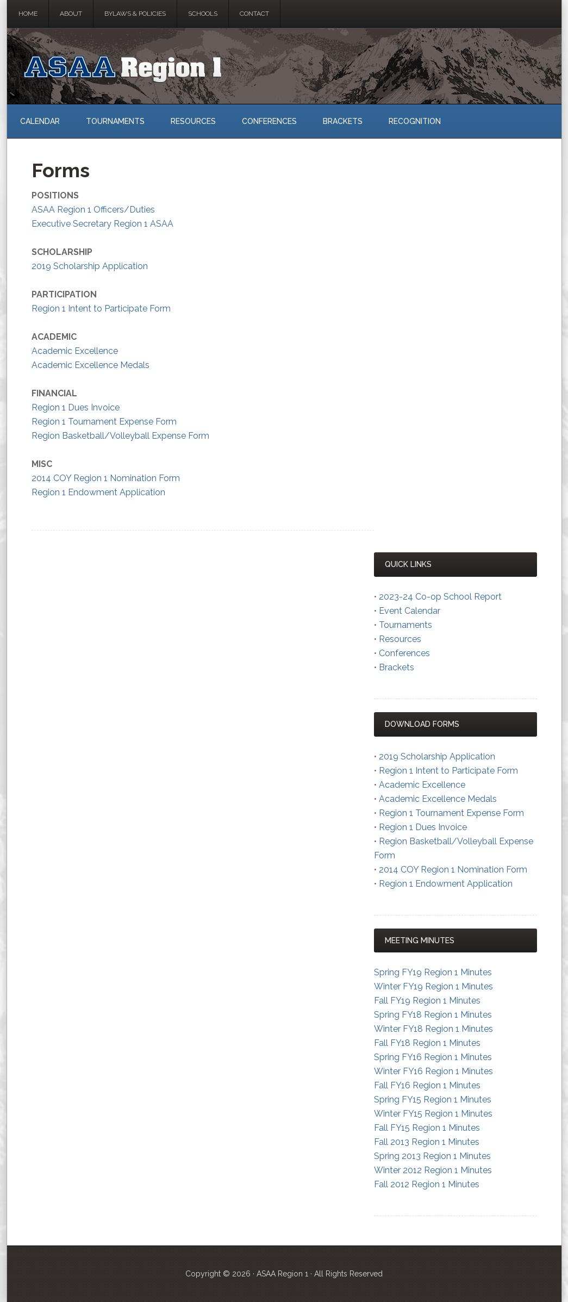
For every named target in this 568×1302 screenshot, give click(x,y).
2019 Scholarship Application (90, 266)
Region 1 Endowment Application (98, 492)
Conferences (404, 653)
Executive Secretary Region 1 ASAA (102, 224)
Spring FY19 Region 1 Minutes (433, 972)
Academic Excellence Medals (90, 365)
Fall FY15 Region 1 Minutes (427, 1128)
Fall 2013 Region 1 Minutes (426, 1142)
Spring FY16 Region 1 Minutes (433, 1057)
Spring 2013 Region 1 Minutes (432, 1156)
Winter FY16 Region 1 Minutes (433, 1071)
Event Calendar (409, 611)
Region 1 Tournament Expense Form (104, 421)
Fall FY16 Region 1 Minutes (427, 1085)
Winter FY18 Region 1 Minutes (433, 1029)
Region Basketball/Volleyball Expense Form (120, 436)
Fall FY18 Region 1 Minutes (427, 1043)
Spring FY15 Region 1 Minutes (432, 1099)
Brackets (396, 667)
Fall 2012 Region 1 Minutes (426, 1184)
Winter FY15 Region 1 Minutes (433, 1113)
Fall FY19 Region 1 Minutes (427, 1000)
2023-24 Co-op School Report (440, 596)
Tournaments (405, 625)
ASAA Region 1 (284, 66)
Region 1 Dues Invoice (76, 407)
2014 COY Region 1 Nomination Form (106, 478)
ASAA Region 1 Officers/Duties (93, 209)
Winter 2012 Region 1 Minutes (433, 1170)
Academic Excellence (75, 351)
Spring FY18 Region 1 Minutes (433, 1015)
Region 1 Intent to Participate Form (101, 308)
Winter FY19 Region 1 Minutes (433, 986)
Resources (400, 639)
